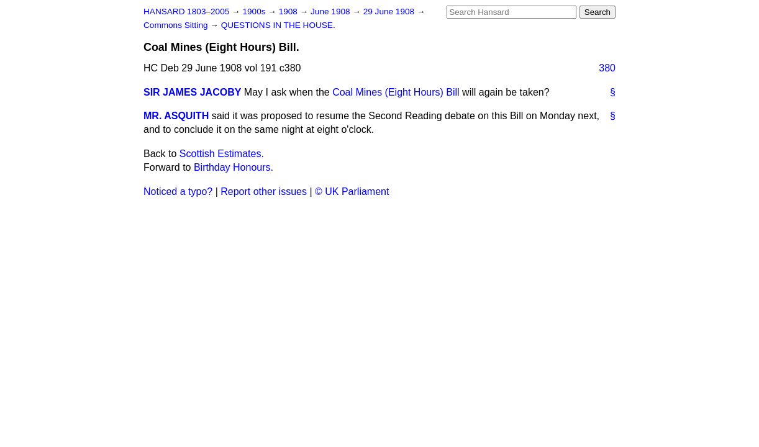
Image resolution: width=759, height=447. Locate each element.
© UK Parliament (352, 191)
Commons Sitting (176, 25)
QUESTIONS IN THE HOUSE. (278, 25)
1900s (255, 11)
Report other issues (263, 191)
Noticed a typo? (177, 191)
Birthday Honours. (233, 167)
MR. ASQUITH (176, 116)
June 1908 (331, 11)
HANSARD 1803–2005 (186, 11)
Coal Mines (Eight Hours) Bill (396, 92)
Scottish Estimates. (222, 153)
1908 (289, 11)
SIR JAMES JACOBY (192, 92)
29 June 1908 (390, 11)
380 (607, 68)
